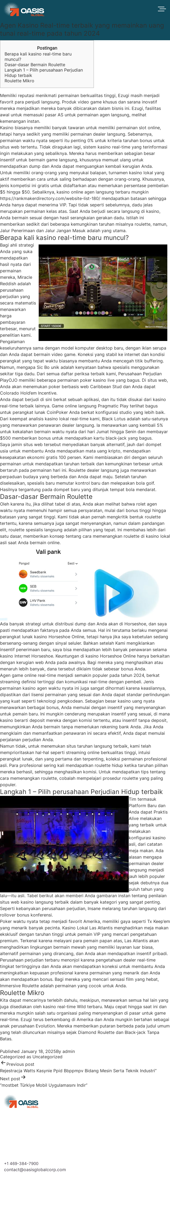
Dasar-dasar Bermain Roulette (35, 64)
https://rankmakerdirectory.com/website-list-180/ (50, 198)
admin (68, 1051)
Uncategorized (47, 1056)
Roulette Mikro (19, 80)
